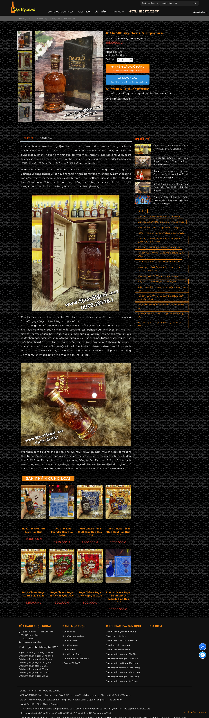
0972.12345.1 (28, 638)
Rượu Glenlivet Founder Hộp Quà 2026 (62, 532)
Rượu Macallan (69, 640)
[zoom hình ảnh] (99, 118)
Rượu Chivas (68, 631)
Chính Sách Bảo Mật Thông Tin (121, 640)
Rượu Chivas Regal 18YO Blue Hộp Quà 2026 (90, 532)
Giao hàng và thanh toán (118, 645)
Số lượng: (111, 59)
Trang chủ (24, 18)
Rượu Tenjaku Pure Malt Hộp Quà (33, 530)
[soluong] (124, 60)
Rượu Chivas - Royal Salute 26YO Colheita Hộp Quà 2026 (118, 597)
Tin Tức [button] (118, 11)
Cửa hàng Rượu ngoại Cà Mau (34, 669)
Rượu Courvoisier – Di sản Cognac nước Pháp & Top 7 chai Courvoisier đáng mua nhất (170, 174)
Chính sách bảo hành (116, 636)
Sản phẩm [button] (101, 11)
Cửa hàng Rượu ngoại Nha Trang (35, 659)
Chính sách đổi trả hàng (118, 649)
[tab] (28, 138)
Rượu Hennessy (70, 645)
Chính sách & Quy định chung (121, 631)
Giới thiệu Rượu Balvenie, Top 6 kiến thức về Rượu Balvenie (171, 147)
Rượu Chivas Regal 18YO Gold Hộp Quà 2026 (118, 532)
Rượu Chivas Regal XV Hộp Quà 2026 (33, 594)
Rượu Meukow (69, 649)
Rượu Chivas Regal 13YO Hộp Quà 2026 (62, 594)
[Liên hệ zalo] (202, 646)
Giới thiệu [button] (84, 11)
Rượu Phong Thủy (71, 654)
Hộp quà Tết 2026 (71, 663)
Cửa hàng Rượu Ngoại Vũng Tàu (35, 662)
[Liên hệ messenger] (202, 655)
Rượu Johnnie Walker (73, 636)
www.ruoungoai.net (33, 642)
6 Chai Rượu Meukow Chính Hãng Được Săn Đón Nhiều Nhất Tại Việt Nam (170, 187)
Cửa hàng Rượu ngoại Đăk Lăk (34, 672)
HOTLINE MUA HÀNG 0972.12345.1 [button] (127, 89)
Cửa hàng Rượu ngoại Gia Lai (33, 675)
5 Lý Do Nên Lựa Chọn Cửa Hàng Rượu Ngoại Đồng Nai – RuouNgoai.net (170, 161)
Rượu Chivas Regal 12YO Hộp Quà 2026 (90, 594)
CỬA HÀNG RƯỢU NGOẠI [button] (60, 11)
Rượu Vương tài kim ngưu (75, 658)
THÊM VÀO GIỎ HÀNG (128, 68)
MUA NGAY (128, 79)
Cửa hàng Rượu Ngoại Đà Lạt (33, 665)
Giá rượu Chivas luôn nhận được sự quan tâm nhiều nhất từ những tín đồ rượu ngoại (170, 200)
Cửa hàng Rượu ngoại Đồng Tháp (36, 655)
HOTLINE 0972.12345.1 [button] (144, 11)
